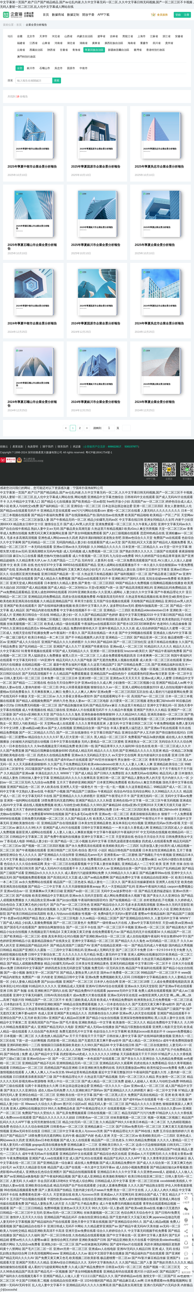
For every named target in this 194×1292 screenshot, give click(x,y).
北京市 (31, 36)
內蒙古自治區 (85, 36)
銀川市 (31, 68)
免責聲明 (32, 446)
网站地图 (80, 497)
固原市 (71, 68)
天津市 (43, 36)
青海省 (76, 49)
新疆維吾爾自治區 (118, 49)
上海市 (142, 36)
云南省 (21, 49)
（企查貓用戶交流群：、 (102, 446)
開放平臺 (88, 14)
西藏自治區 (36, 49)
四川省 (157, 43)
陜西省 (51, 49)
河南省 (59, 43)
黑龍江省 (127, 36)
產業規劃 (18, 446)
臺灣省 (138, 49)
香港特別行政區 (155, 49)
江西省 (34, 43)
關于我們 (48, 446)
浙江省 (167, 36)
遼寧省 (101, 36)
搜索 (56, 80)
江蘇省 (154, 36)
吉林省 (114, 36)
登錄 (178, 14)
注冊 (186, 14)
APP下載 (103, 14)
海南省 (132, 43)
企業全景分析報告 (29, 14)
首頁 (46, 14)
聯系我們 (63, 446)
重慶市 (144, 43)
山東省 (46, 43)
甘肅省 (64, 49)
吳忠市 (59, 68)
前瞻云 (4, 446)
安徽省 (179, 36)
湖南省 (84, 43)
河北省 (56, 36)
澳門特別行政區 (26, 56)
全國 (19, 36)
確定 (126, 428)
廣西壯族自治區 (114, 43)
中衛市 (84, 68)
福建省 (21, 43)
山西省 (68, 36)
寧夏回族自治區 (94, 49)
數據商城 (58, 14)
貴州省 (169, 43)
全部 (19, 68)
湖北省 (71, 43)
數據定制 (73, 14)
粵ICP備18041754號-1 (99, 452)
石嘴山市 (44, 68)
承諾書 (77, 446)
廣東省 (96, 43)
